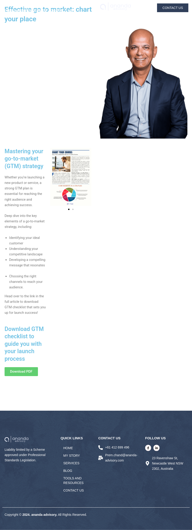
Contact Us (62, 10)
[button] (55, 177)
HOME (8, 5)
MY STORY (26, 5)
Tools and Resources (25, 10)
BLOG (64, 5)
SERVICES (47, 5)
